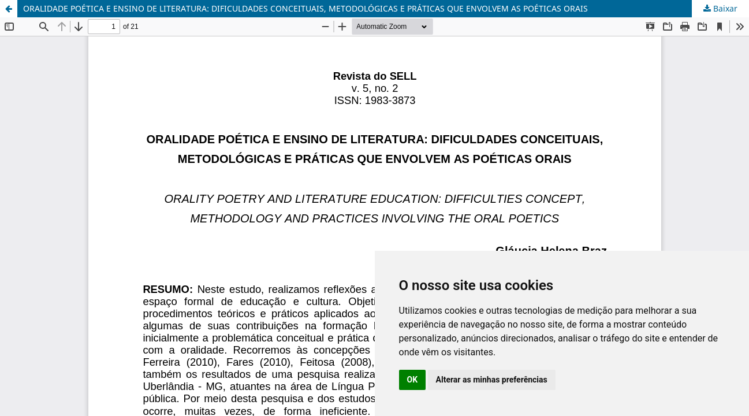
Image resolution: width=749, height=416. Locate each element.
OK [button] (412, 379)
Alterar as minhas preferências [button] (491, 379)
